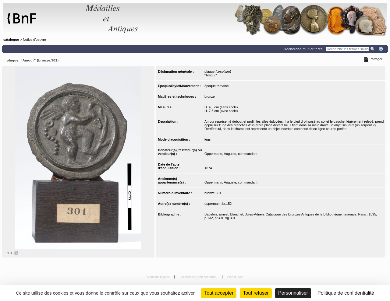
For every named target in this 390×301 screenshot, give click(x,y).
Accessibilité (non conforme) (198, 276)
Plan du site (235, 276)
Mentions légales (159, 276)
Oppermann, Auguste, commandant (230, 154)
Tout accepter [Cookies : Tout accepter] (218, 293)
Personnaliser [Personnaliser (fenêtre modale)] (293, 293)
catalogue (11, 39)
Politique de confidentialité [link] (345, 293)
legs (207, 139)
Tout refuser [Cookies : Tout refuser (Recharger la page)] (255, 293)
